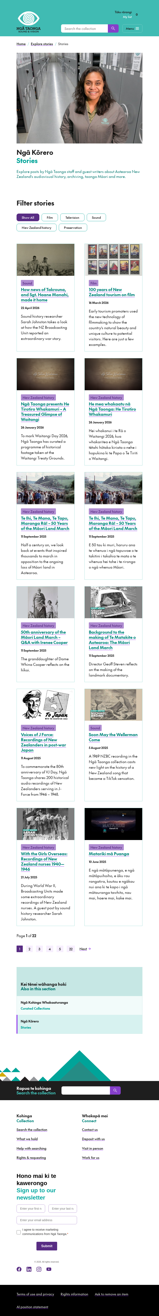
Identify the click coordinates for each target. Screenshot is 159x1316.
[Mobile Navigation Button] (132, 28)
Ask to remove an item (111, 1294)
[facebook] (19, 1269)
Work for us (90, 1157)
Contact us (90, 1129)
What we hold (27, 1138)
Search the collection (32, 1129)
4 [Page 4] (50, 949)
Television (72, 217)
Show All (28, 217)
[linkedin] (28, 1269)
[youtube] (48, 1269)
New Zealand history (36, 227)
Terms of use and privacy (35, 1294)
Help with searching (31, 1148)
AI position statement (32, 1306)
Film (50, 217)
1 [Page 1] (19, 949)
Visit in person (92, 1148)
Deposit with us (93, 1138)
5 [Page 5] (60, 949)
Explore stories (42, 43)
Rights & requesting (31, 1157)
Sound (96, 217)
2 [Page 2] (29, 949)
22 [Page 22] (70, 949)
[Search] (113, 28)
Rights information (74, 1294)
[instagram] (38, 1269)
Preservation (73, 227)
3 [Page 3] (39, 949)
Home (21, 43)
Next (85, 948)
